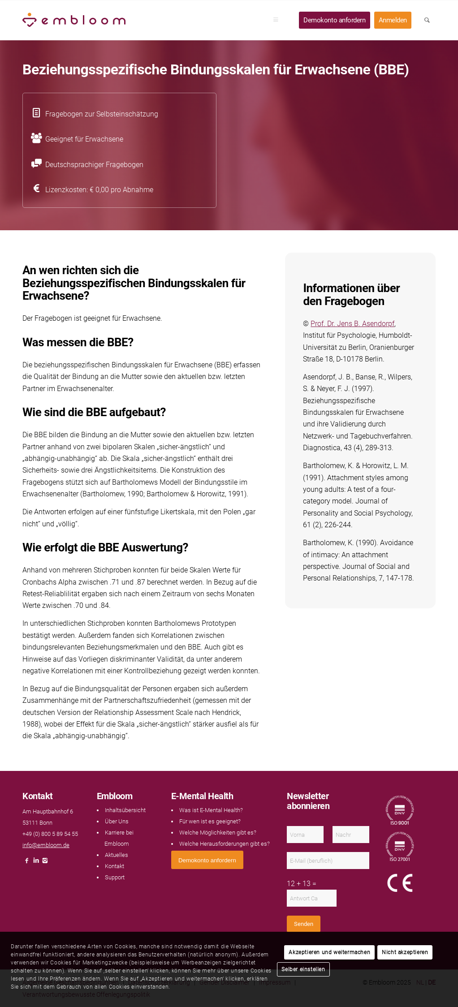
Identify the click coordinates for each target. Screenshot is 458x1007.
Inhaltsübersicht (125, 810)
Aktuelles (116, 855)
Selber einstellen (303, 969)
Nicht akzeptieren (405, 952)
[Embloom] (73, 20)
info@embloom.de (45, 845)
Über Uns (117, 821)
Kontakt (114, 866)
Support (115, 877)
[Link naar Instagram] (44, 863)
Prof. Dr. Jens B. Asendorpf (352, 323)
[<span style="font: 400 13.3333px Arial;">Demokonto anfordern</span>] (207, 860)
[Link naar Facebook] (26, 863)
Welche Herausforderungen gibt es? (224, 843)
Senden (303, 924)
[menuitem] (279, 20)
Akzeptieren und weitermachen (329, 952)
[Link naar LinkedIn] (35, 863)
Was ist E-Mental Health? (211, 810)
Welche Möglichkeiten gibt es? (217, 832)
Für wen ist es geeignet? (210, 821)
